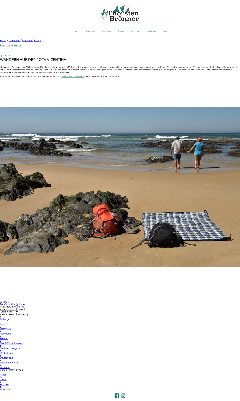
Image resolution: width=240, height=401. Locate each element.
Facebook (117, 395)
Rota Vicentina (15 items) (12, 304)
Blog (165, 31)
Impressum (120, 399)
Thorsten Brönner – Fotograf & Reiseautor (120, 13)
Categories (14, 40)
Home (76, 31)
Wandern (27, 40)
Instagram (123, 395)
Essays (37, 40)
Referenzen (107, 31)
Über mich (135, 31)
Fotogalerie (90, 31)
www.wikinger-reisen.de (73, 76)
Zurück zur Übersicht (10, 45)
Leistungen (152, 31)
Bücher (121, 31)
